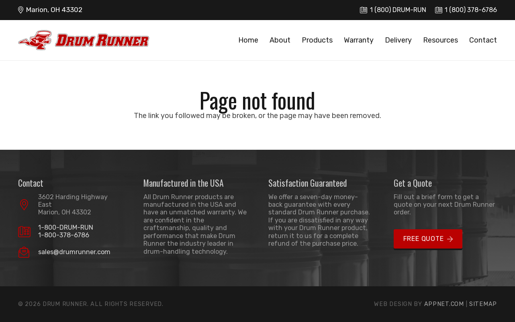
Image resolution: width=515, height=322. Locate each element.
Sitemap (483, 304)
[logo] (83, 40)
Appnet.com (444, 304)
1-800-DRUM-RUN (65, 227)
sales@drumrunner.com (74, 252)
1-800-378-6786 (63, 235)
